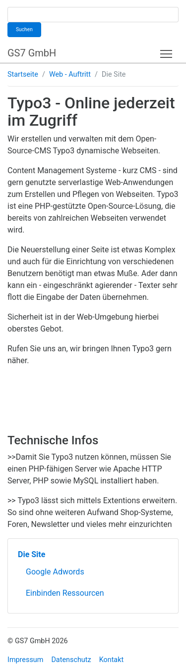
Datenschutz (71, 660)
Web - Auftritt (70, 74)
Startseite (22, 74)
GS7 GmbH (31, 53)
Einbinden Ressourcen (65, 593)
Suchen (24, 29)
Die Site (31, 554)
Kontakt (111, 660)
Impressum (25, 660)
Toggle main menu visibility (167, 51)
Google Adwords (55, 571)
